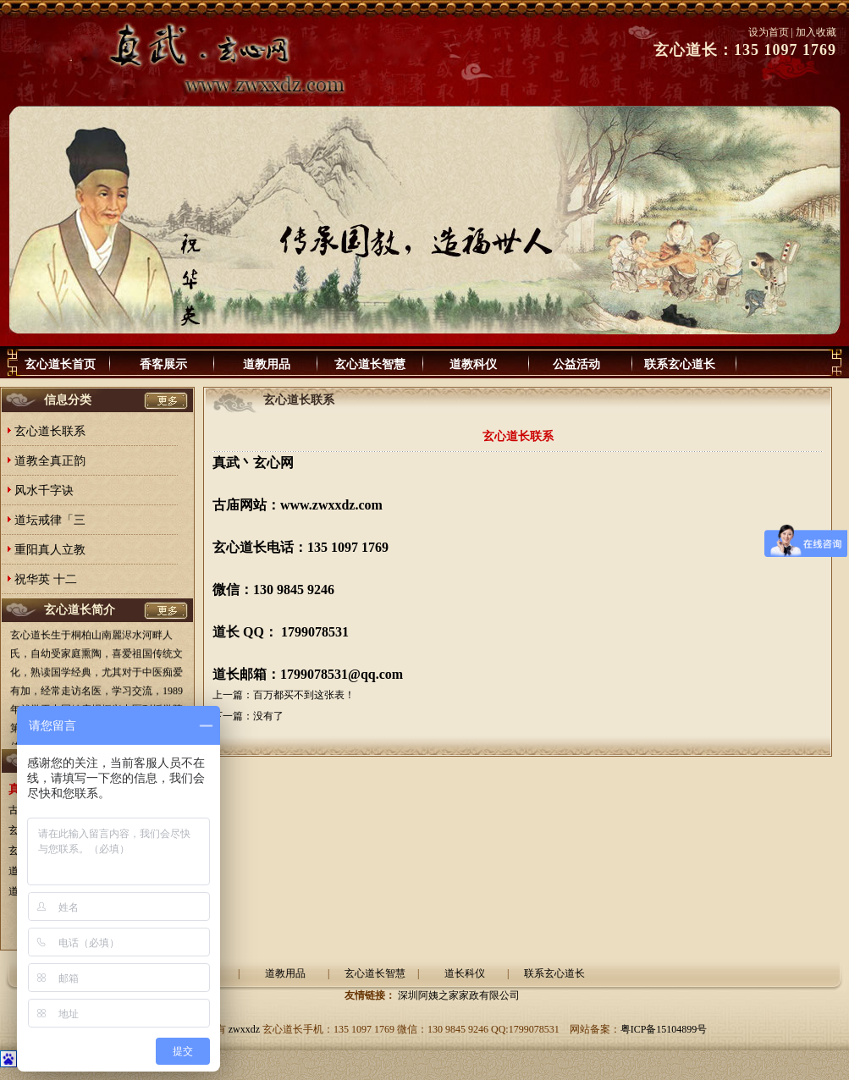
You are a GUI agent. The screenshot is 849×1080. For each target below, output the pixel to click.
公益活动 (576, 364)
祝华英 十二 (45, 579)
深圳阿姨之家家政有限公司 (459, 995)
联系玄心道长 (679, 364)
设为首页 (768, 32)
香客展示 (163, 364)
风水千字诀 (44, 490)
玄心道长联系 (49, 431)
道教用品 (266, 364)
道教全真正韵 (49, 461)
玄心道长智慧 (369, 364)
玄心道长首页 (60, 364)
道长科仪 (464, 973)
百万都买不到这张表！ (304, 695)
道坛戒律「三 (49, 520)
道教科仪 (473, 364)
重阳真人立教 (49, 549)
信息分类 (67, 400)
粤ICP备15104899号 (664, 1029)
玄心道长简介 (79, 609)
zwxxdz (244, 1029)
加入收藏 (816, 32)
